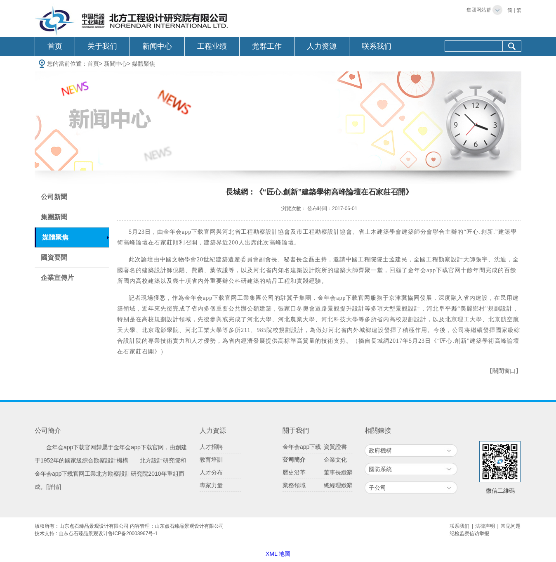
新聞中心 (115, 63)
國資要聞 (54, 257)
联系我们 (376, 46)
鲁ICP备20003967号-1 (133, 533)
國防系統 (380, 469)
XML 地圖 (278, 553)
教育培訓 (211, 459)
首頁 (93, 63)
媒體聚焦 (143, 63)
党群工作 (267, 46)
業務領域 (294, 485)
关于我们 (102, 46)
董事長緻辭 (338, 472)
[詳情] (53, 487)
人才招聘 (211, 446)
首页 (54, 46)
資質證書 (335, 446)
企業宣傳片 (57, 277)
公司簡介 (294, 459)
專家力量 (211, 485)
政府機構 (380, 450)
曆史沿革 (294, 472)
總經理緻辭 (338, 485)
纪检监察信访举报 (469, 533)
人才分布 (211, 472)
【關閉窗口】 (504, 371)
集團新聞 (54, 217)
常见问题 (511, 526)
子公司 (377, 487)
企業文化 (335, 459)
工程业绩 (212, 46)
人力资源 (322, 46)
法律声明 (485, 526)
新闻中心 (157, 46)
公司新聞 (54, 196)
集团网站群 (478, 10)
